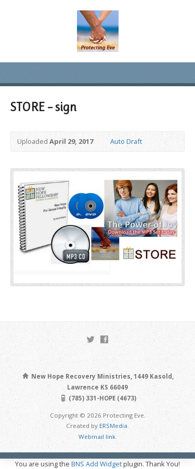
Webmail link (97, 436)
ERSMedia (113, 426)
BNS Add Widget (96, 463)
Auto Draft (126, 141)
